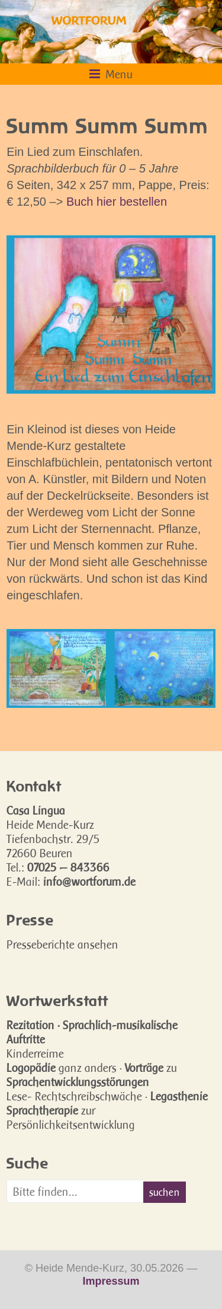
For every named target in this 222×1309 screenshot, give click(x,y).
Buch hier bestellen (116, 201)
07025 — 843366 (68, 867)
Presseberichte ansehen (62, 944)
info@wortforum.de (89, 881)
